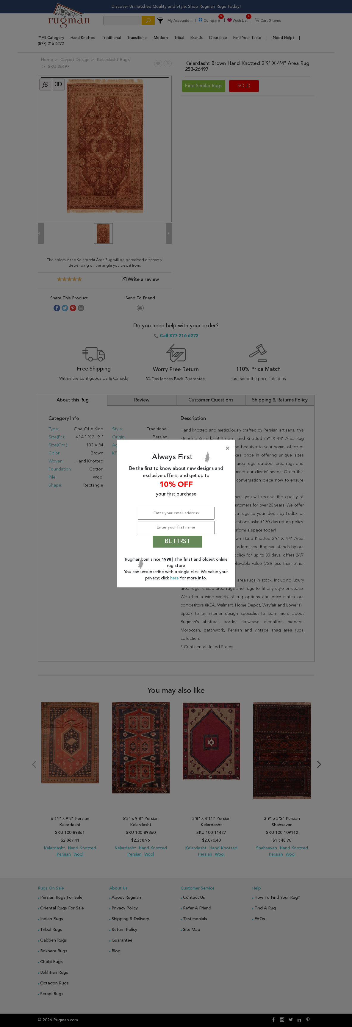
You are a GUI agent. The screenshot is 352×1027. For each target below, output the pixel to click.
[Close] (177, 448)
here (175, 578)
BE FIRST (177, 542)
